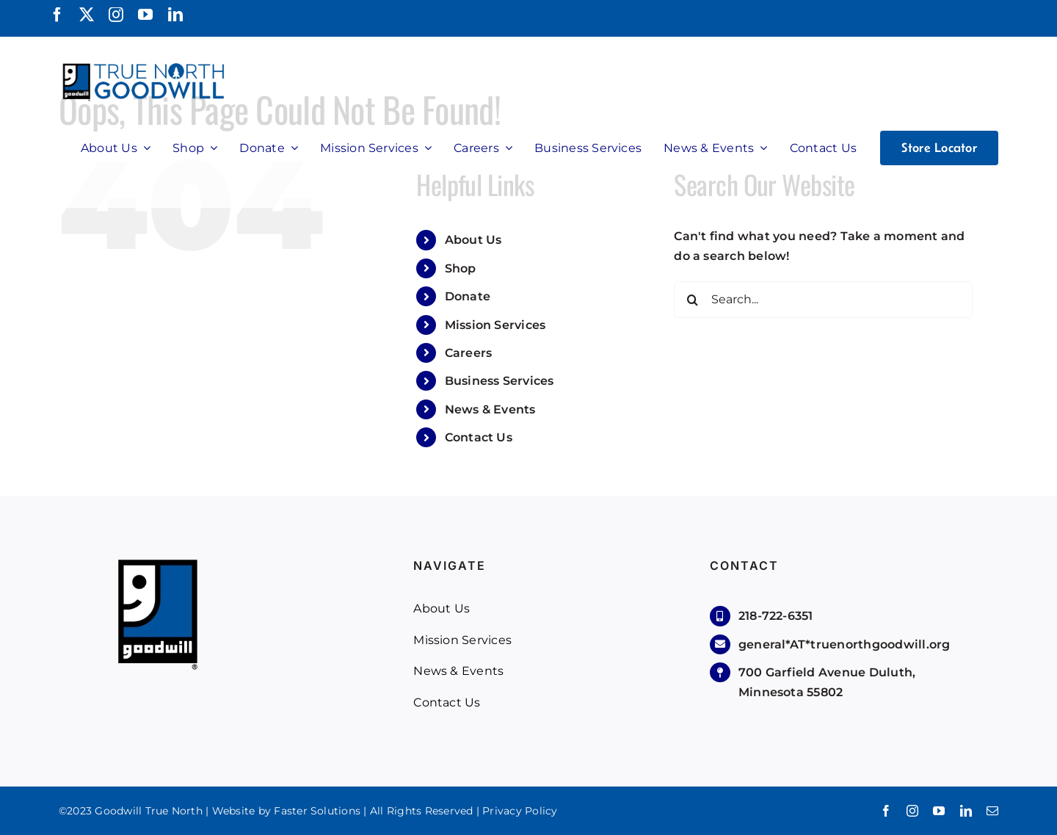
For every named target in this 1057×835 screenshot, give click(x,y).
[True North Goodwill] (146, 64)
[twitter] (86, 14)
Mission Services (495, 325)
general (844, 644)
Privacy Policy (519, 810)
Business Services (499, 381)
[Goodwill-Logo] (158, 564)
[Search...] (823, 299)
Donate (467, 296)
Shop (460, 268)
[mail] (992, 811)
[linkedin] (175, 14)
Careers (469, 353)
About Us (473, 240)
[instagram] (116, 14)
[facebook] (57, 14)
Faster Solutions (317, 810)
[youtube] (145, 14)
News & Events (490, 409)
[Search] (692, 299)
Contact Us (478, 437)
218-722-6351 (775, 616)
